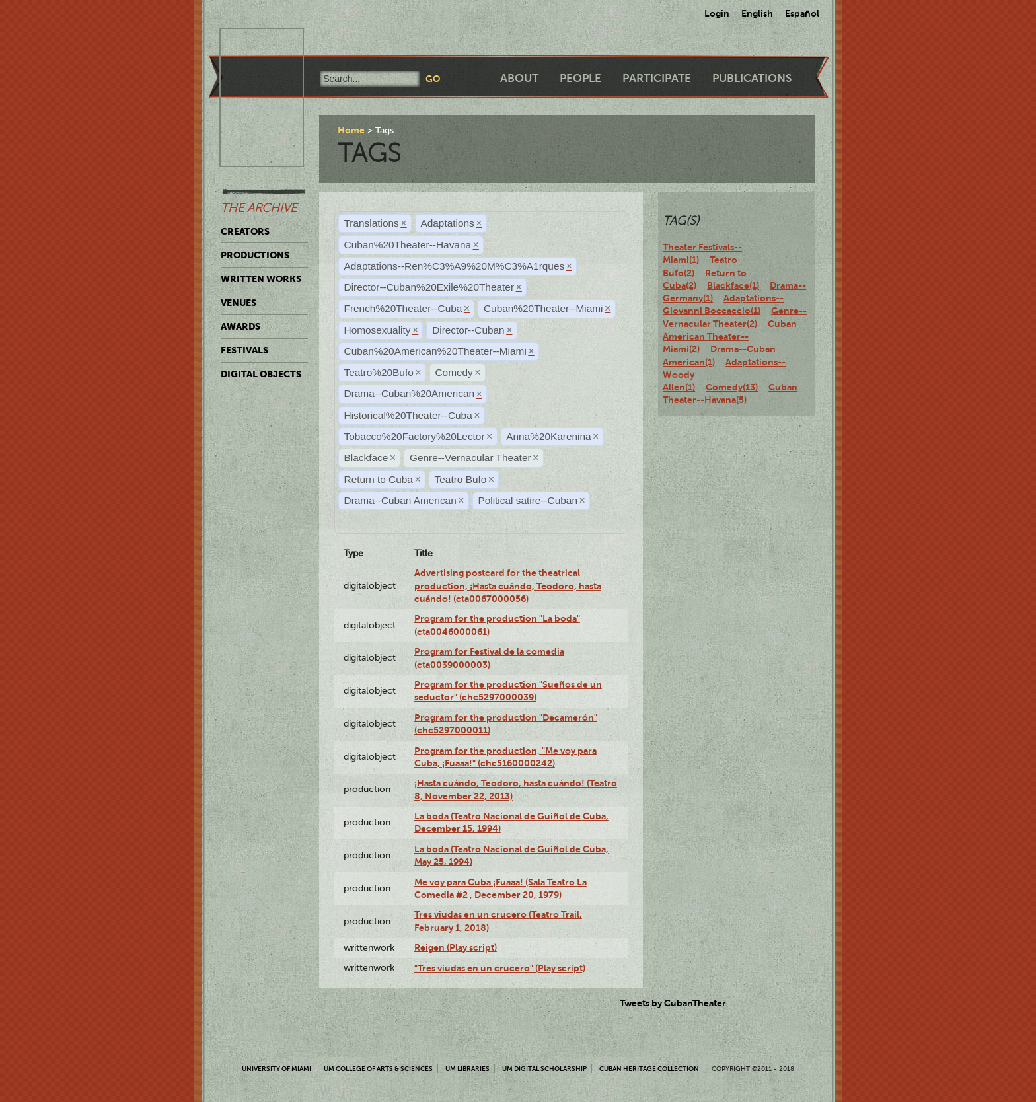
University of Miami (276, 1068)
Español (802, 13)
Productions (255, 255)
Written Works (261, 279)
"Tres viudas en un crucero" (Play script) (499, 968)
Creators (245, 231)
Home (351, 130)
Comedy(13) (732, 387)
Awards (240, 326)
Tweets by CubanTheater (673, 1003)
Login (716, 13)
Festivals (244, 350)
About (519, 78)
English (757, 13)
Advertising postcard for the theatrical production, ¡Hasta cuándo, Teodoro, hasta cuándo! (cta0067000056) (507, 586)
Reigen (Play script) (455, 947)
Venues (238, 302)
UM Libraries (467, 1068)
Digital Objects (261, 374)
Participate (656, 78)
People (580, 78)
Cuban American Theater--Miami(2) (730, 336)
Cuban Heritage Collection (649, 1068)
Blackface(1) (733, 285)
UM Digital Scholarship (544, 1068)
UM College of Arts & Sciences (378, 1068)
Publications (752, 78)
